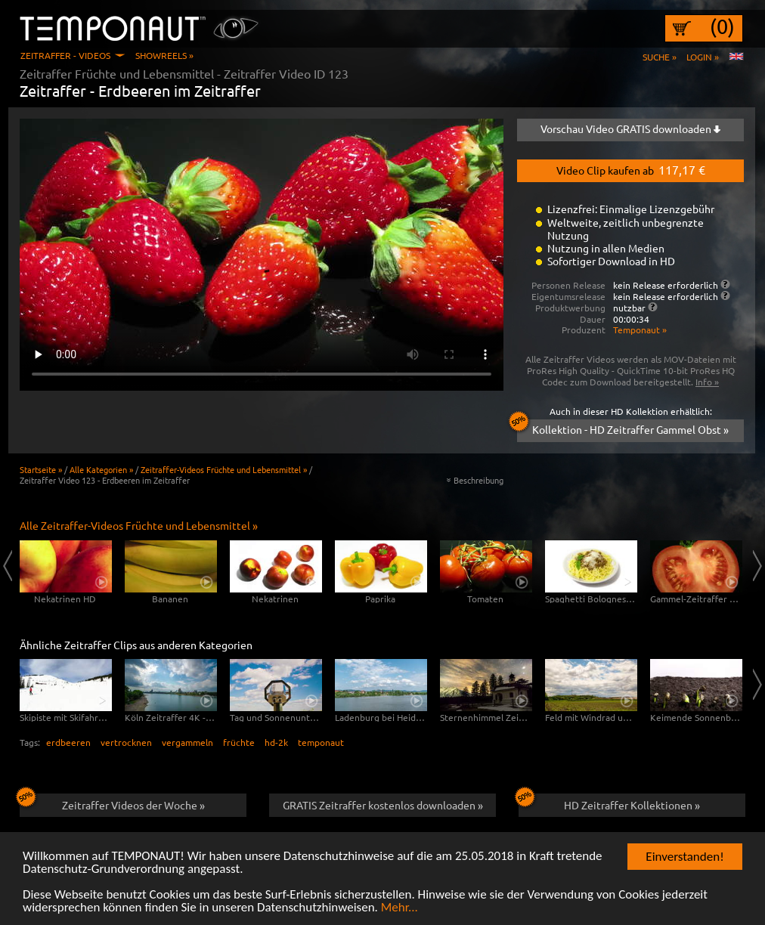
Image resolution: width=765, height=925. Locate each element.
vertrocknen (126, 742)
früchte (239, 742)
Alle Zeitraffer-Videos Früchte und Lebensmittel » (139, 525)
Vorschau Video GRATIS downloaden (630, 128)
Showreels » (164, 55)
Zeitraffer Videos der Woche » (112, 803)
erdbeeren (68, 742)
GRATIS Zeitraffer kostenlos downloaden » (383, 805)
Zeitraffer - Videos (65, 55)
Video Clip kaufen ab (630, 169)
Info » (707, 382)
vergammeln (187, 742)
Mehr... (399, 908)
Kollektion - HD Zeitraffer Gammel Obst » (623, 427)
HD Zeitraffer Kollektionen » (609, 803)
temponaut (321, 742)
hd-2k (276, 742)
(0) (722, 26)
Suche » (660, 57)
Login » (702, 57)
